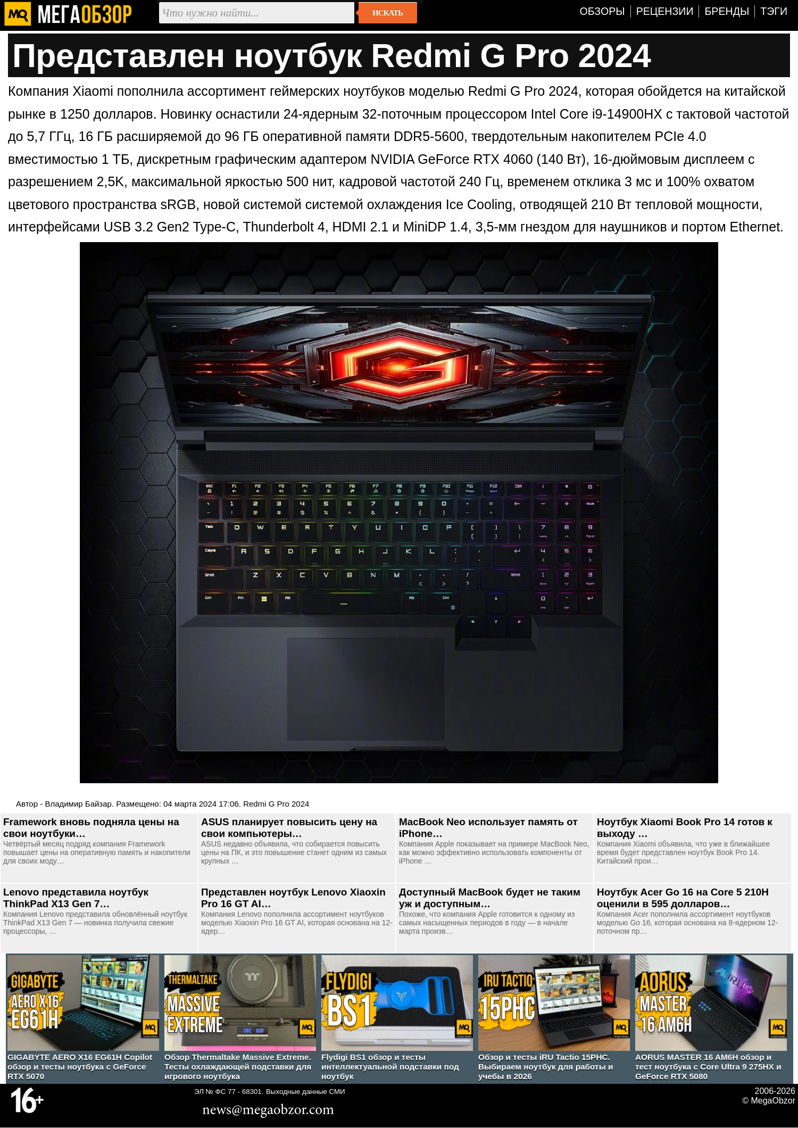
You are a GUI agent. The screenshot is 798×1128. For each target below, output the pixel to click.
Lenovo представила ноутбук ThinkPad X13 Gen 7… (75, 897)
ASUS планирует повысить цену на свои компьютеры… (289, 827)
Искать (387, 13)
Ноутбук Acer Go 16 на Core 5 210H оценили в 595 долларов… (683, 897)
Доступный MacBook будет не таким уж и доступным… (489, 897)
